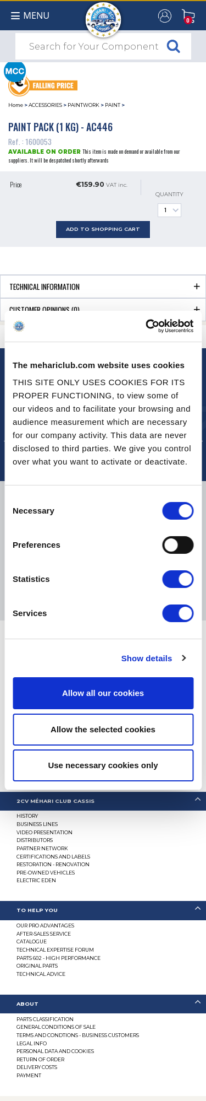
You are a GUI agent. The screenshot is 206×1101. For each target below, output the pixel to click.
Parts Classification (45, 1019)
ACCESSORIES (45, 105)
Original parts (37, 966)
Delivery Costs (36, 1067)
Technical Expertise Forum (55, 950)
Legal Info (31, 1043)
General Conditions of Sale (56, 1027)
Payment (28, 1075)
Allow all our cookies (103, 693)
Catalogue (31, 941)
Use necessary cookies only (103, 765)
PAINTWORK (83, 105)
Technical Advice (40, 974)
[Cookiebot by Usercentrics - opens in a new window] (146, 326)
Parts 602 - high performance (58, 958)
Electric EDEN (36, 880)
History (27, 816)
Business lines (37, 824)
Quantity (169, 204)
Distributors (34, 840)
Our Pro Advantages (45, 925)
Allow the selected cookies (103, 729)
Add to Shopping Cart (103, 229)
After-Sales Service (43, 934)
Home (15, 105)
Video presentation (44, 832)
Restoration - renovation (53, 864)
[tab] (103, 286)
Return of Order (40, 1059)
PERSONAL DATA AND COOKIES (55, 1051)
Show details (146, 658)
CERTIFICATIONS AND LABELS (53, 857)
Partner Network (42, 848)
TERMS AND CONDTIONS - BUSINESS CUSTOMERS (77, 1035)
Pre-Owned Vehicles (45, 873)
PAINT (112, 105)
